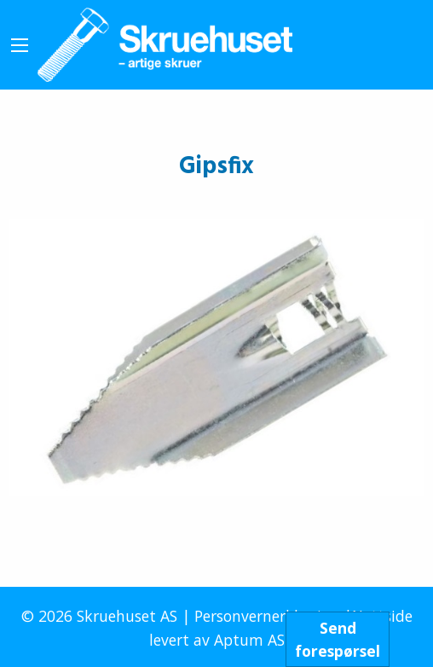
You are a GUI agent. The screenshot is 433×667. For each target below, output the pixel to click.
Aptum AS (249, 639)
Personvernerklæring (266, 616)
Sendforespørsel (337, 639)
